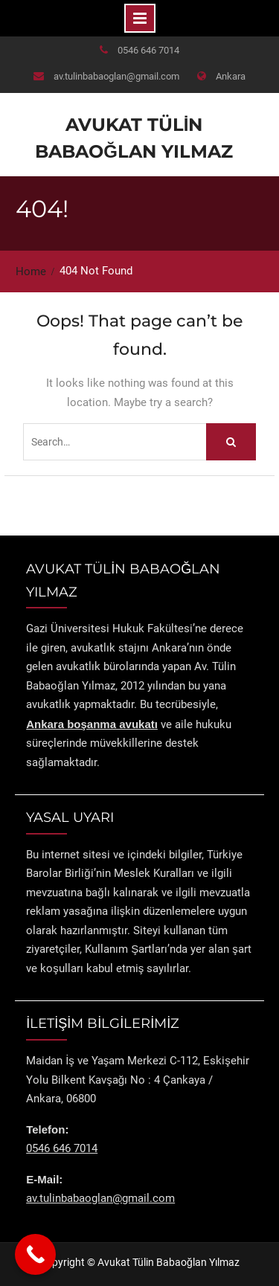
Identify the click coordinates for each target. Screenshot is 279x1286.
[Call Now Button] (35, 1254)
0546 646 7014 (148, 50)
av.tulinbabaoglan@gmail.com (116, 76)
